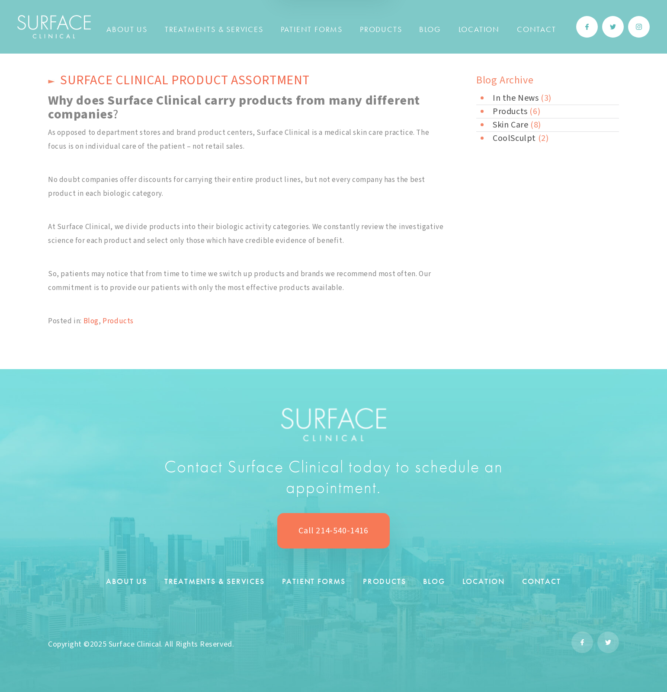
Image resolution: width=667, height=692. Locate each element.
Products (381, 29)
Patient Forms (312, 29)
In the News (516, 98)
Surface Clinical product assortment (185, 80)
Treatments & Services (214, 29)
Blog (430, 29)
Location (479, 29)
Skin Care (510, 125)
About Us (126, 29)
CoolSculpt (514, 138)
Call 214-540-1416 (333, 531)
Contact (536, 29)
